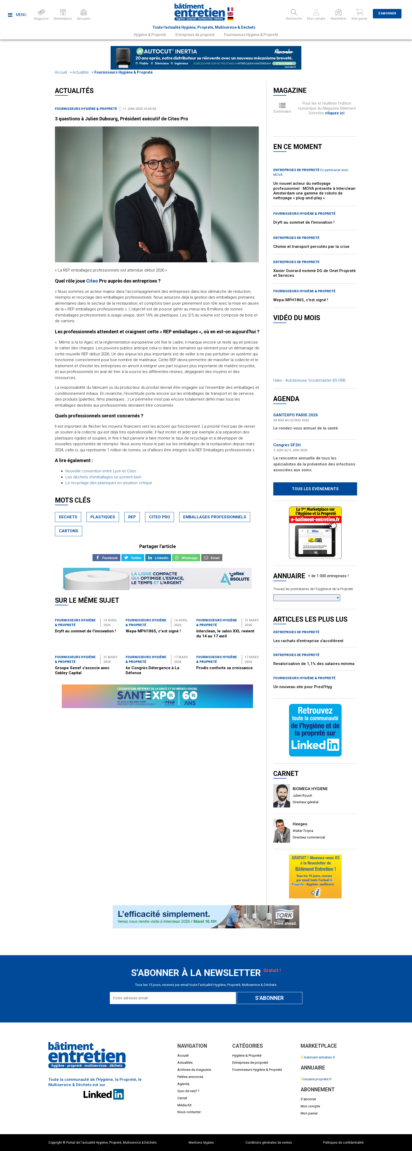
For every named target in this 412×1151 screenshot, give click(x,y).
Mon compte (310, 1106)
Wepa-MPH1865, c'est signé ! (153, 631)
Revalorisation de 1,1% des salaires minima (313, 663)
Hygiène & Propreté (150, 35)
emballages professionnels (214, 517)
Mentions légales (201, 1142)
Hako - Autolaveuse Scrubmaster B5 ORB (309, 380)
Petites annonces (190, 1077)
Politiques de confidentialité (343, 1142)
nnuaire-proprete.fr (316, 1079)
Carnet (182, 1098)
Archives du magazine (194, 1070)
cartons (68, 531)
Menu (17, 14)
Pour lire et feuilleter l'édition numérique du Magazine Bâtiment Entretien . (327, 108)
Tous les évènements (315, 489)
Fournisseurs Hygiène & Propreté (251, 35)
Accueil (61, 72)
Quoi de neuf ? (188, 1091)
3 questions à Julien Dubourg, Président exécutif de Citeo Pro (121, 118)
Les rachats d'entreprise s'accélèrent (308, 640)
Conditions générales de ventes (268, 1142)
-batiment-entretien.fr (318, 1057)
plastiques (102, 517)
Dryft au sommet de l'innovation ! (85, 631)
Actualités (81, 72)
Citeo (92, 281)
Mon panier (309, 1113)
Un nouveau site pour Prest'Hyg (302, 686)
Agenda (183, 1084)
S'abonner (387, 13)
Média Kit (184, 1105)
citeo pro (159, 517)
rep (132, 517)
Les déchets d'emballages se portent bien (103, 477)
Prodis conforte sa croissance (224, 668)
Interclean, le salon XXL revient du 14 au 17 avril (225, 633)
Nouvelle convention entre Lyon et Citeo (100, 471)
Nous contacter (189, 1112)
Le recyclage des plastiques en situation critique (108, 482)
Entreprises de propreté (195, 35)
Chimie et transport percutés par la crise (311, 246)
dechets (68, 517)
